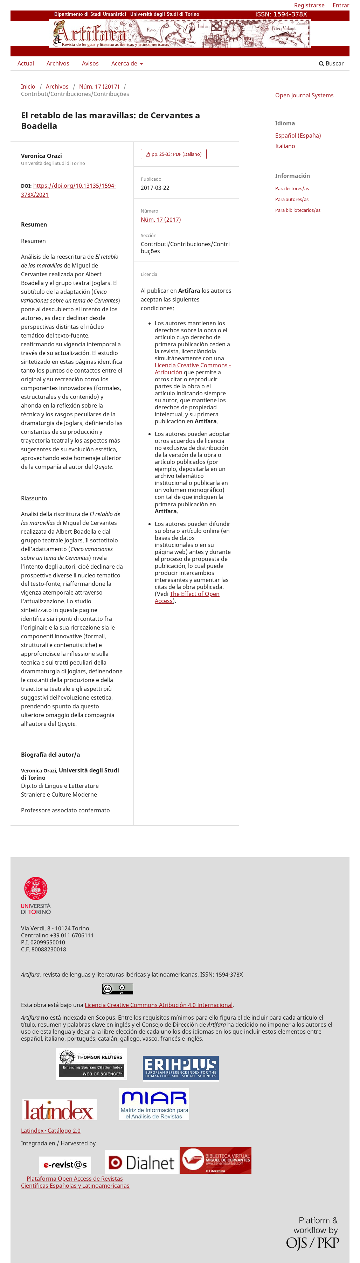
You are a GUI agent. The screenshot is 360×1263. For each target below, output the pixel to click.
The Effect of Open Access (187, 597)
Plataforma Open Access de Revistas (75, 1178)
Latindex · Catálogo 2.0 (51, 1130)
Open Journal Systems (304, 95)
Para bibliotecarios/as (297, 210)
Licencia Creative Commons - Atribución (193, 368)
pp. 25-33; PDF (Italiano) (176, 154)
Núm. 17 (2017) (99, 86)
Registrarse (309, 5)
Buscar (331, 63)
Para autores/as (292, 199)
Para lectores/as (292, 188)
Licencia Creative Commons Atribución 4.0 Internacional (159, 1005)
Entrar (341, 5)
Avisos (90, 63)
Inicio (28, 86)
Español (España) (298, 135)
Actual (26, 63)
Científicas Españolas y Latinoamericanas (75, 1185)
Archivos (58, 63)
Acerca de (125, 63)
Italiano (285, 146)
